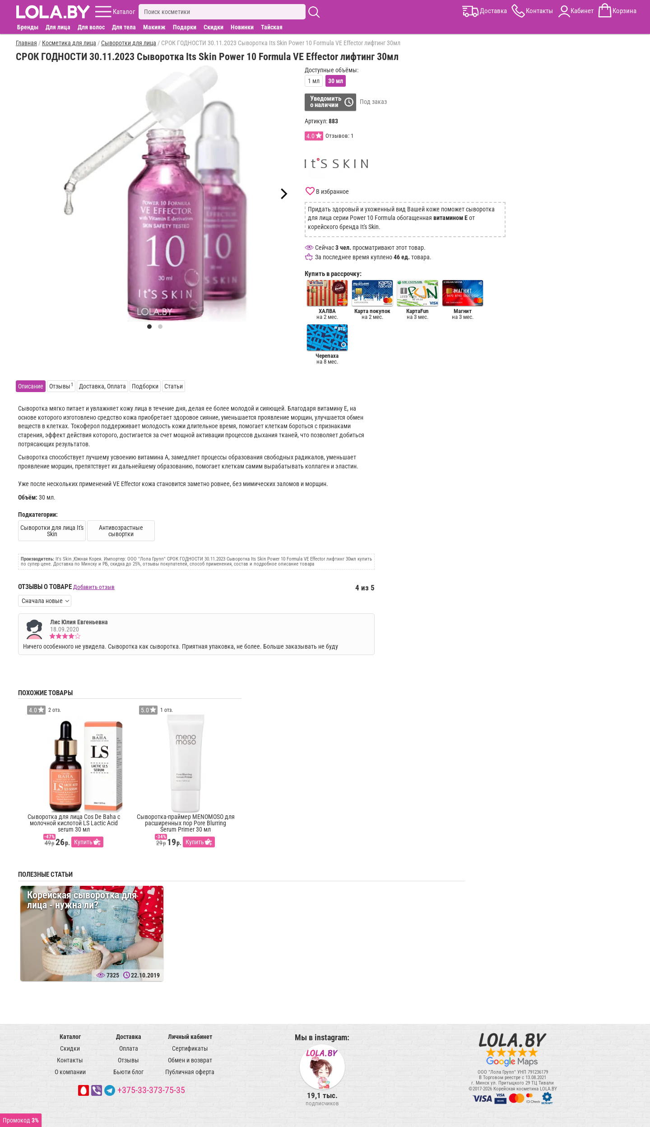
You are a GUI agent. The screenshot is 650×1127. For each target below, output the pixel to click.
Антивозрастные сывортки (121, 531)
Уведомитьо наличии (325, 101)
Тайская (272, 27)
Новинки (242, 27)
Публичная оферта (189, 1072)
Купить (83, 842)
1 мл (314, 80)
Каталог (70, 1036)
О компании (70, 1072)
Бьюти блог (128, 1072)
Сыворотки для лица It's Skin (52, 531)
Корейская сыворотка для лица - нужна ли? (82, 900)
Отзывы (128, 1060)
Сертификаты (190, 1048)
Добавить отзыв (94, 587)
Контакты (70, 1060)
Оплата (128, 1048)
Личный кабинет (190, 1036)
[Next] (283, 194)
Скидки (213, 27)
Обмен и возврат (190, 1060)
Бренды (27, 27)
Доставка (128, 1036)
